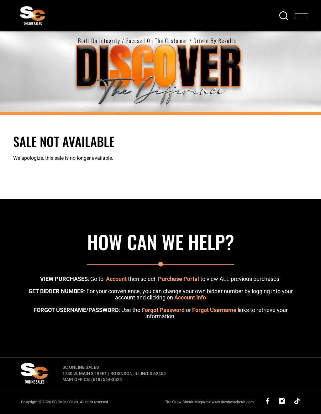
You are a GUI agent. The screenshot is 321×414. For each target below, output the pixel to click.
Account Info (190, 297)
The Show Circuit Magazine (209, 402)
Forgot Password (163, 310)
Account (116, 279)
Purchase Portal (178, 279)
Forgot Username (214, 310)
